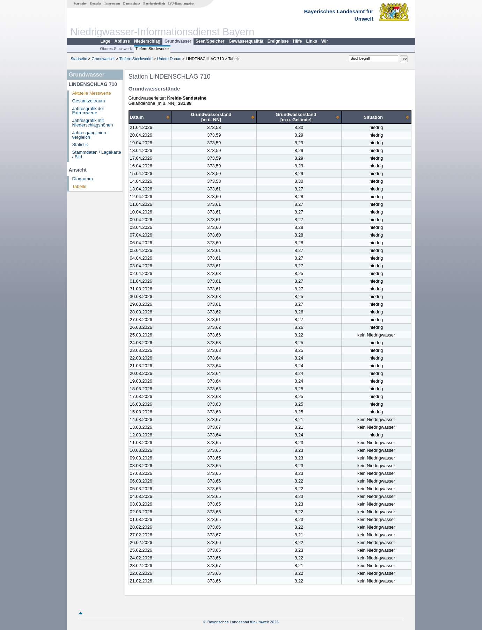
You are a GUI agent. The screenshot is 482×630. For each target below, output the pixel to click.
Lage (105, 41)
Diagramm (82, 178)
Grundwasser (178, 41)
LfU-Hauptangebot (181, 3)
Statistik (80, 144)
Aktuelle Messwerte (91, 93)
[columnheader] (150, 117)
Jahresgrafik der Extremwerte (88, 111)
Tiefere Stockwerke (152, 48)
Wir (324, 41)
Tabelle (79, 186)
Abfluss (122, 41)
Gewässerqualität (245, 41)
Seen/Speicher (210, 41)
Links (311, 41)
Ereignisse (278, 41)
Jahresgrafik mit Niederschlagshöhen (92, 123)
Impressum (112, 3)
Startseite (80, 3)
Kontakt (95, 3)
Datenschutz (131, 3)
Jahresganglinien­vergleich (90, 135)
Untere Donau (169, 59)
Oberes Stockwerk (116, 48)
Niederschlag (147, 41)
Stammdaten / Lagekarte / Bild (96, 154)
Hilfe (297, 41)
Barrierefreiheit (154, 3)
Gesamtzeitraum (88, 100)
